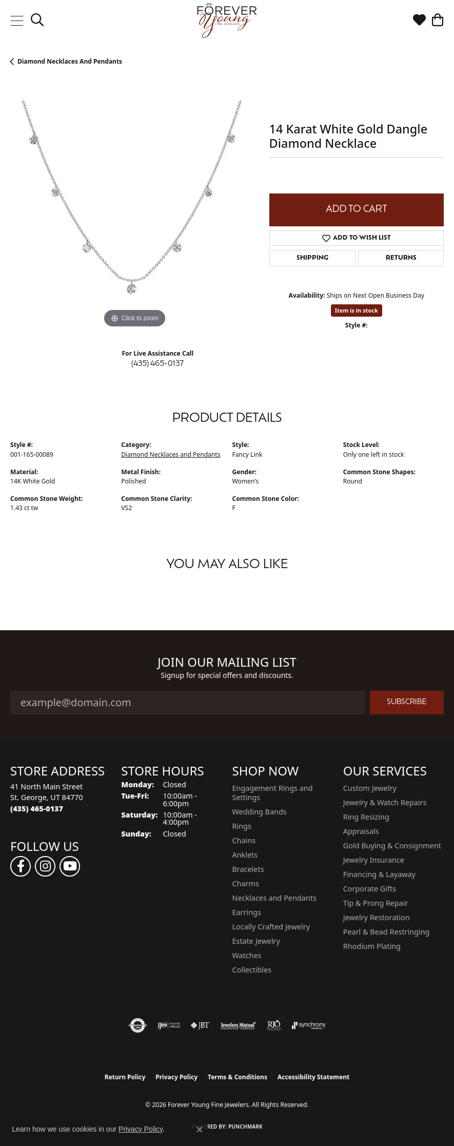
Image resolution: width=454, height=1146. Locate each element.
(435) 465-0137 (157, 364)
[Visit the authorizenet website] (137, 1025)
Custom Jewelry (370, 788)
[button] (37, 20)
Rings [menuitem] (241, 826)
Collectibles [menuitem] (252, 970)
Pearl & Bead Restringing (386, 932)
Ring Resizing (366, 817)
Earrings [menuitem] (246, 912)
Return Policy (125, 1077)
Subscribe (407, 702)
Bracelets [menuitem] (248, 869)
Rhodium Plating (372, 946)
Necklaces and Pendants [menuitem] (274, 898)
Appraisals (361, 831)
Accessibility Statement (313, 1077)
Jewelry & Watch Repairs (385, 802)
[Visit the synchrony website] (309, 1025)
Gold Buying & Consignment (392, 845)
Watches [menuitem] (247, 955)
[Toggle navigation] (16, 20)
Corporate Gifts (369, 889)
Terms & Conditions (237, 1077)
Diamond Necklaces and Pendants (69, 61)
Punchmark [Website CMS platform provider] (245, 1126)
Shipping (312, 258)
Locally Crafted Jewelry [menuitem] (271, 926)
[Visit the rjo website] (274, 1025)
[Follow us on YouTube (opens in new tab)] (70, 866)
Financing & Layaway (379, 874)
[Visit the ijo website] (169, 1025)
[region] (134, 206)
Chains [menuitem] (244, 840)
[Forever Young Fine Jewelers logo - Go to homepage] (227, 20)
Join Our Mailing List (227, 662)
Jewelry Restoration (376, 917)
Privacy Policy (176, 1077)
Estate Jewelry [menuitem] (256, 941)
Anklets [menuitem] (245, 855)
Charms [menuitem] (245, 883)
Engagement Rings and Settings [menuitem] (272, 792)
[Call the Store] (36, 808)
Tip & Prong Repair (375, 903)
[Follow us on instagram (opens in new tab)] (45, 866)
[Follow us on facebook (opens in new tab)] (20, 866)
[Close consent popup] (199, 1129)
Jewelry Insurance (373, 860)
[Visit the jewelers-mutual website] (238, 1025)
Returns (401, 258)
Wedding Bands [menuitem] (259, 812)
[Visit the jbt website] (200, 1025)
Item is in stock (356, 310)
